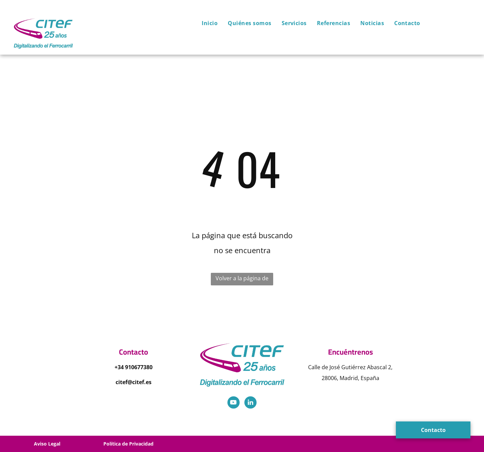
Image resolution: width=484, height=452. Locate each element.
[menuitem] (204, 23)
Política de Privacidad (128, 443)
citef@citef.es (134, 382)
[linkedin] (250, 403)
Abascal (377, 367)
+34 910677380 (134, 367)
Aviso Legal (47, 443)
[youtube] (233, 403)
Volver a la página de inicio (242, 280)
